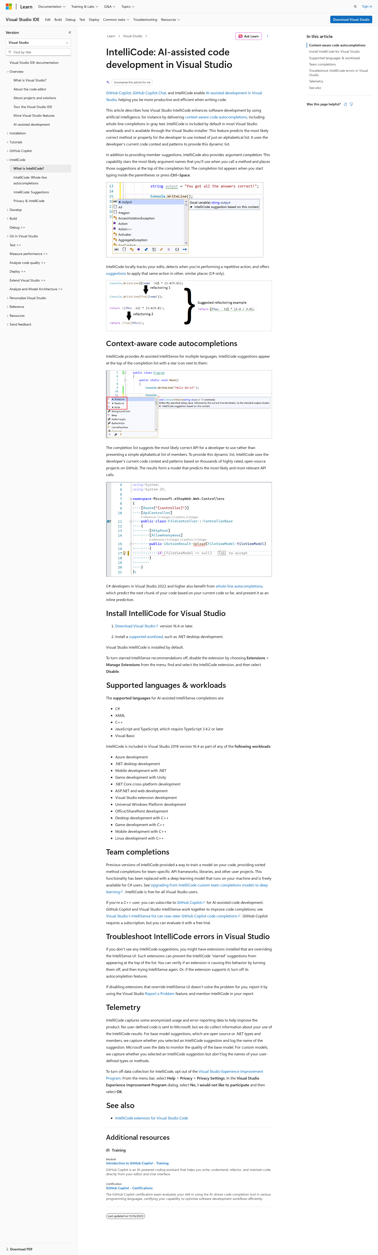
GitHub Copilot (118, 92)
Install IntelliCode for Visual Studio (334, 51)
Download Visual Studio (351, 19)
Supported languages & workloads (334, 58)
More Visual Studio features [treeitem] (34, 115)
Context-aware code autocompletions (337, 45)
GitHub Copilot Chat (149, 92)
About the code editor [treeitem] (30, 89)
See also (315, 87)
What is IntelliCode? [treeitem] (29, 168)
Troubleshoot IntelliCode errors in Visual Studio (338, 72)
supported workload (146, 636)
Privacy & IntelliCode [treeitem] (29, 200)
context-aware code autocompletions (216, 116)
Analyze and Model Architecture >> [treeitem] (36, 289)
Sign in (367, 6)
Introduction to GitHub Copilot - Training (137, 1163)
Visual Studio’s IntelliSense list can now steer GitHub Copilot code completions (171, 915)
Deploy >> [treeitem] (18, 271)
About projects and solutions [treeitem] (35, 97)
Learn (111, 36)
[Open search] (355, 6)
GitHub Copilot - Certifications (129, 1188)
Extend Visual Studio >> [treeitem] (28, 280)
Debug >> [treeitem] (17, 227)
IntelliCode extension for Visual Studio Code (151, 1117)
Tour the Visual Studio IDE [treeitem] (33, 106)
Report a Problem (160, 993)
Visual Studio (132, 36)
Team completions (322, 64)
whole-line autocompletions (239, 585)
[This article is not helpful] (351, 104)
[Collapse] (70, 32)
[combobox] (38, 42)
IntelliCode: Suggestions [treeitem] (31, 192)
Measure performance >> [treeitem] (29, 253)
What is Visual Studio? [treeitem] (30, 80)
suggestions (116, 273)
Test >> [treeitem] (15, 245)
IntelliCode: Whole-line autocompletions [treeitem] (30, 180)
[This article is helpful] (345, 104)
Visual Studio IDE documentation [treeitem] (34, 62)
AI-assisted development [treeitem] (32, 124)
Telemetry (316, 81)
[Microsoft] (9, 6)
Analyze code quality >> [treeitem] (28, 262)
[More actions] (267, 36)
